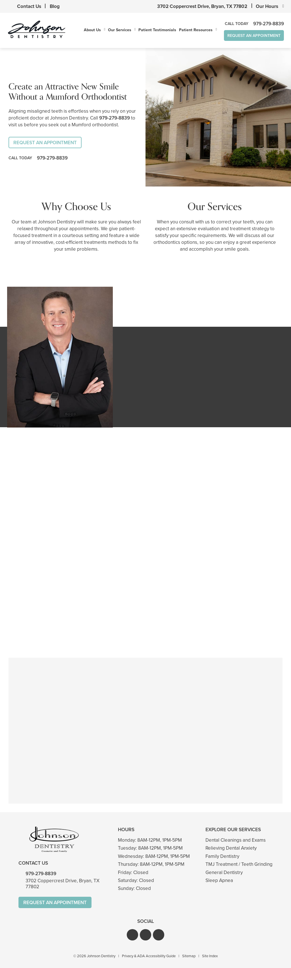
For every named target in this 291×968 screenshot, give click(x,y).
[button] (132, 934)
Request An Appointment (253, 36)
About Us (92, 30)
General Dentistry (224, 872)
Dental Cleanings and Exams (235, 840)
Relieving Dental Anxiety (231, 848)
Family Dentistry (222, 856)
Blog (55, 6)
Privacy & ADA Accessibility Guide (149, 956)
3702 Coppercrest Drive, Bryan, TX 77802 (202, 6)
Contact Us (29, 6)
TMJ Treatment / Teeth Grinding (239, 864)
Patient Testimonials (157, 30)
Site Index (210, 956)
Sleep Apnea (219, 880)
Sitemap (189, 956)
